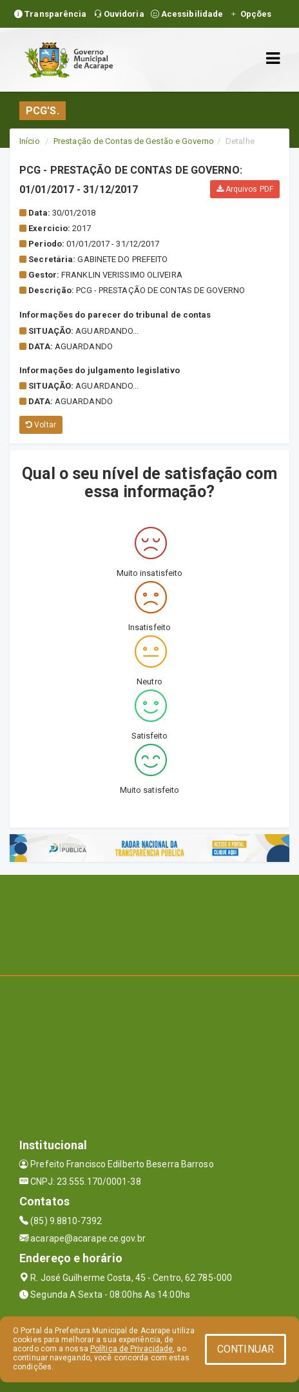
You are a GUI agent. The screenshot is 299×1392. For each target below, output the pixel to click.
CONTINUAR (245, 1349)
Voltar (41, 424)
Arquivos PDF (245, 189)
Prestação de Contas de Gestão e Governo (133, 141)
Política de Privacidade (131, 1348)
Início (29, 141)
